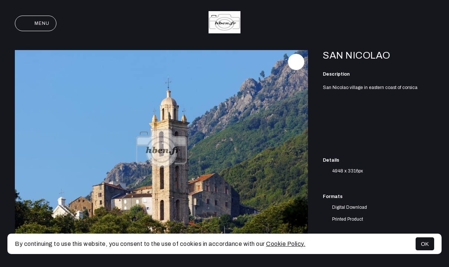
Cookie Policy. (285, 244)
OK (425, 244)
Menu (35, 23)
